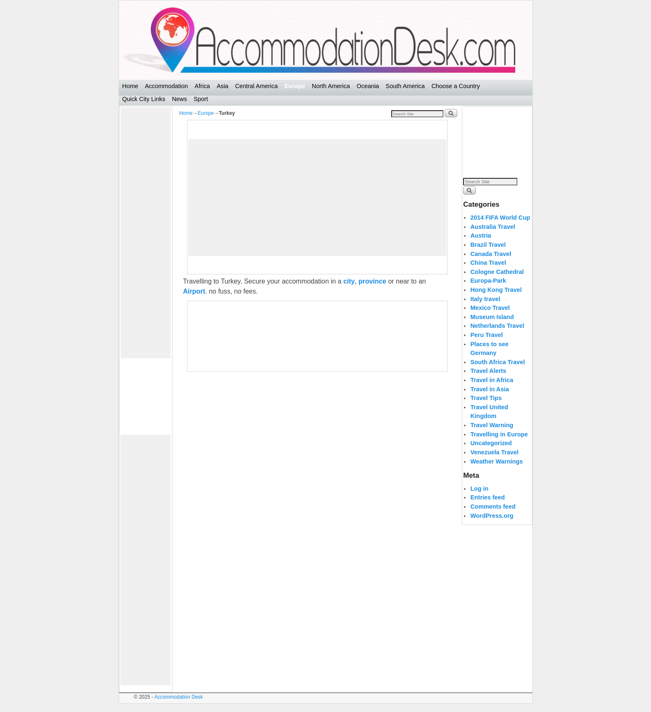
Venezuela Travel (494, 452)
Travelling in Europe (499, 434)
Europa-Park (488, 280)
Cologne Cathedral (497, 272)
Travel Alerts (488, 370)
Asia (222, 86)
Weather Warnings (496, 461)
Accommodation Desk (178, 697)
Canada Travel (490, 254)
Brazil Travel (488, 244)
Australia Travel (492, 226)
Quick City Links (143, 99)
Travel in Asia (489, 389)
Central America (256, 86)
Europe (294, 86)
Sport (201, 99)
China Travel (488, 262)
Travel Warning (491, 425)
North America (331, 86)
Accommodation (166, 86)
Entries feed (487, 497)
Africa (202, 86)
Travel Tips (486, 398)
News (179, 99)
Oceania (368, 86)
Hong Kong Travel (496, 289)
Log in (479, 488)
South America (405, 86)
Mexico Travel (489, 307)
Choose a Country (455, 86)
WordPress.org (491, 515)
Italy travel (485, 299)
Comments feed (492, 506)
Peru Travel (486, 335)
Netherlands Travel (497, 325)
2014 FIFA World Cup (500, 217)
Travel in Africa (491, 380)
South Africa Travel (497, 362)
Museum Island (492, 317)
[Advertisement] (146, 233)
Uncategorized (491, 443)
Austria (480, 235)
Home (130, 86)
